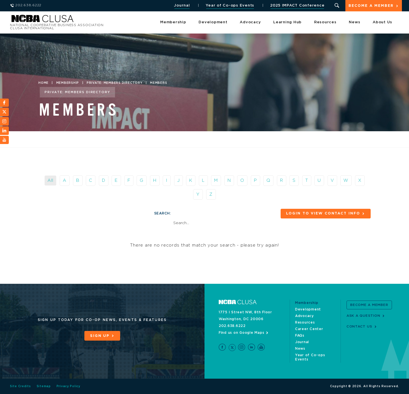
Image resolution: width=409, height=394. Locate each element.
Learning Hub (287, 22)
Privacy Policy (69, 386)
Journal (181, 5)
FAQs (299, 335)
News (354, 22)
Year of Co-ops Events (229, 5)
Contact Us (359, 326)
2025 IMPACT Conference (297, 5)
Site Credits (20, 386)
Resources (325, 22)
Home (43, 83)
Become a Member (371, 6)
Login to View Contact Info (322, 213)
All (50, 180)
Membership (173, 22)
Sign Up (100, 336)
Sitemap (44, 386)
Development (213, 22)
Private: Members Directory (115, 83)
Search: (162, 213)
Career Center (309, 329)
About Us (382, 22)
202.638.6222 (232, 326)
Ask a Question (363, 315)
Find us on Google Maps (241, 332)
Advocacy (250, 22)
